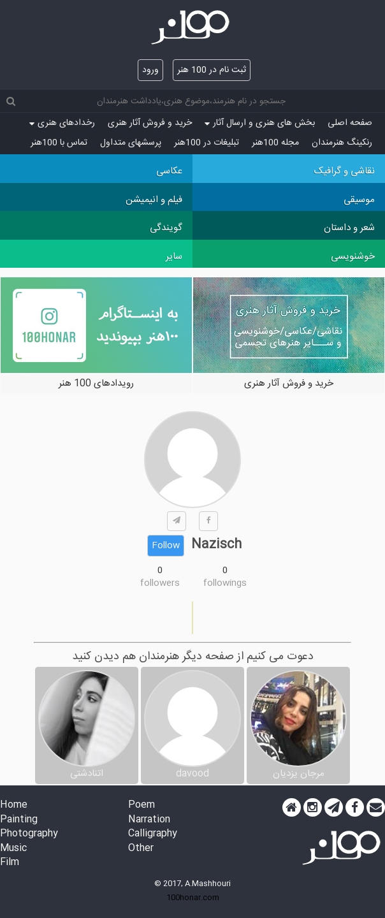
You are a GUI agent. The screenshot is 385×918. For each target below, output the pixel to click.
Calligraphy (152, 834)
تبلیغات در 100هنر (206, 142)
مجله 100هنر (275, 142)
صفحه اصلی (350, 123)
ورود (150, 70)
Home (13, 805)
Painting (19, 820)
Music (13, 848)
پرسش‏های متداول (130, 142)
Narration (149, 820)
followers (160, 583)
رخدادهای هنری (62, 123)
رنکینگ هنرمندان (342, 142)
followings (225, 583)
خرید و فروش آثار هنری (150, 123)
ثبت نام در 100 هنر (211, 70)
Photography (29, 834)
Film (9, 863)
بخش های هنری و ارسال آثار (260, 123)
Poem (141, 805)
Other (141, 848)
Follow (166, 545)
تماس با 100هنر (59, 142)
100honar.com (192, 897)
